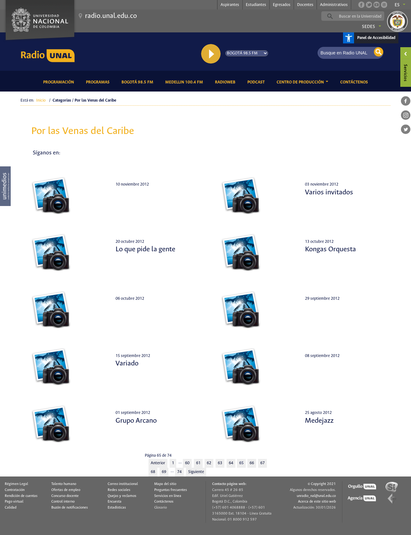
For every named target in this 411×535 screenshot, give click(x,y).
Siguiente (196, 472)
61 (198, 463)
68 (153, 472)
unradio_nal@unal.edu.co (316, 496)
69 (164, 472)
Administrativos (334, 5)
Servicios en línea (167, 496)
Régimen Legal (16, 484)
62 (209, 463)
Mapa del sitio (165, 484)
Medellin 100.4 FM (185, 82)
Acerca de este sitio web (317, 502)
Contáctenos (355, 82)
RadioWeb (226, 82)
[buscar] (362, 16)
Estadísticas (117, 508)
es (397, 5)
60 (187, 463)
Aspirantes (230, 5)
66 (252, 463)
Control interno (63, 502)
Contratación (15, 490)
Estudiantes (256, 5)
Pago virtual (14, 502)
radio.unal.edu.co (111, 16)
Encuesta (114, 502)
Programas (99, 82)
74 (179, 472)
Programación (59, 82)
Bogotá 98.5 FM (138, 82)
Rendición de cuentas (21, 496)
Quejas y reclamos (122, 496)
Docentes (305, 5)
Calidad (10, 508)
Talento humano (63, 484)
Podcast (257, 82)
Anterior (158, 463)
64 (231, 463)
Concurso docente (65, 496)
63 (220, 463)
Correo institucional (123, 484)
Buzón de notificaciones (69, 508)
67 (262, 463)
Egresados (281, 5)
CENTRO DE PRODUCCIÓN (301, 82)
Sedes (368, 26)
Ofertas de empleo (65, 490)
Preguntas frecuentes (170, 490)
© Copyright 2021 (322, 484)
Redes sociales (119, 490)
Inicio (41, 100)
